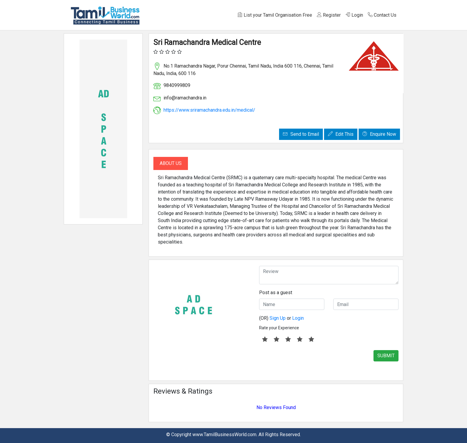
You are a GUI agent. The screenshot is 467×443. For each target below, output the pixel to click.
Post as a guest (275, 292)
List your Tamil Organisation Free (275, 15)
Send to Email (301, 134)
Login (354, 15)
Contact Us (382, 15)
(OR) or (281, 318)
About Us (171, 163)
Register (329, 15)
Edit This (341, 134)
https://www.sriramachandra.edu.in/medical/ (209, 110)
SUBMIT (386, 355)
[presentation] (304, 361)
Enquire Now (379, 134)
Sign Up (278, 318)
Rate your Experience (279, 327)
